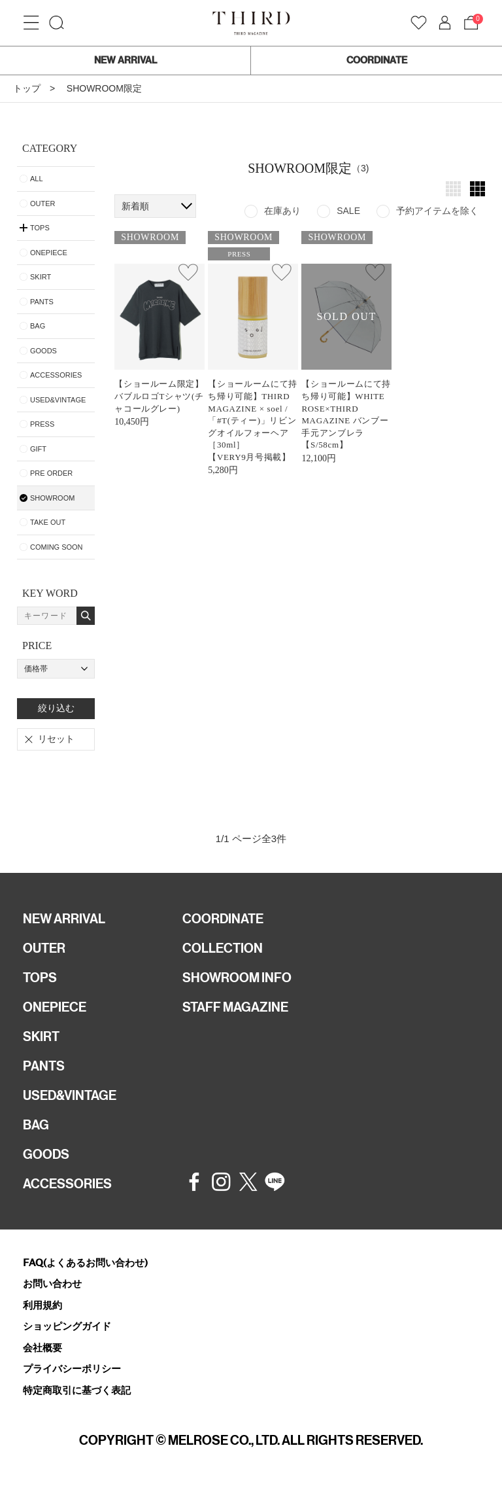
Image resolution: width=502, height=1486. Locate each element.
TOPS (40, 977)
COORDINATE (376, 60)
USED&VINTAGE (58, 400)
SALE (348, 210)
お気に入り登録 (188, 272)
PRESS (42, 424)
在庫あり (282, 210)
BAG (37, 326)
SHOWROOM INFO (237, 977)
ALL (36, 179)
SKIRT (40, 277)
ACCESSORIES (56, 375)
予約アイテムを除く (437, 210)
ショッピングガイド (67, 1326)
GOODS (43, 351)
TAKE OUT (47, 522)
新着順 (135, 206)
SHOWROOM (52, 498)
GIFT (38, 449)
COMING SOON (56, 547)
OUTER (42, 203)
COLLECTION (222, 948)
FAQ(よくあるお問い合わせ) (85, 1262)
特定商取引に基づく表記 (77, 1390)
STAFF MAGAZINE (235, 1007)
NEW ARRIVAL (125, 60)
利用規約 (42, 1305)
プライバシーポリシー (72, 1368)
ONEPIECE (48, 253)
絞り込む (56, 708)
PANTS (42, 302)
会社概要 (42, 1347)
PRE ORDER (51, 473)
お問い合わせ (52, 1283)
